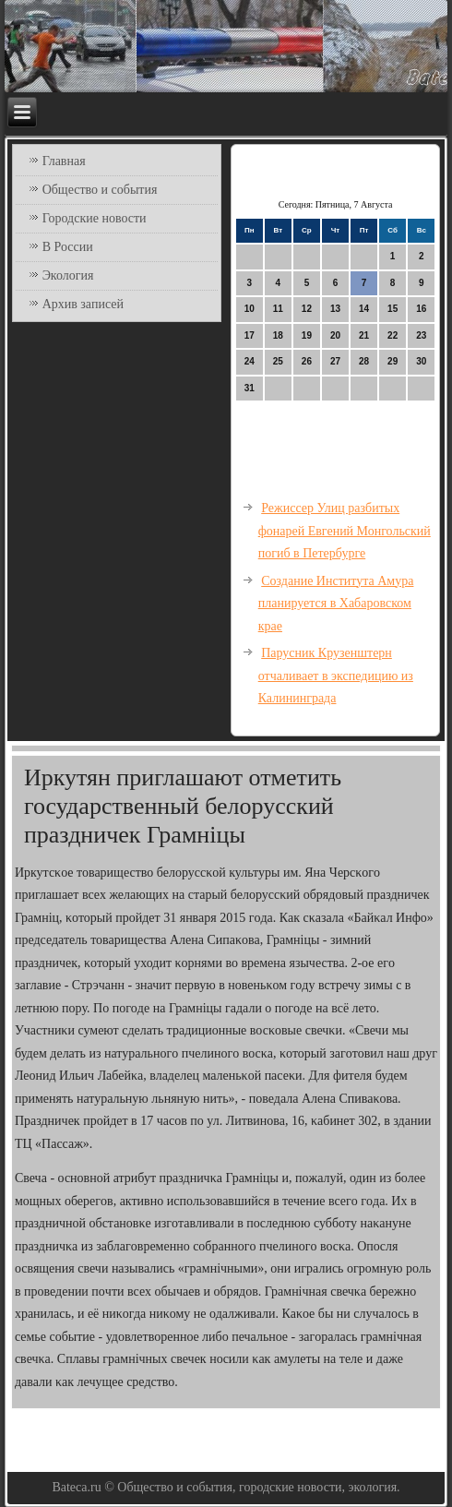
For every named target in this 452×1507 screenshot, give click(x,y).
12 (307, 309)
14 (364, 309)
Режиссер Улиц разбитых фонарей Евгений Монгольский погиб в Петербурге (344, 530)
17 (249, 335)
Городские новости (94, 218)
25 (278, 361)
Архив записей (83, 304)
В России (67, 247)
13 (335, 309)
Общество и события (100, 190)
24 (249, 361)
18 (278, 335)
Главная (64, 161)
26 (307, 361)
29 (392, 361)
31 (249, 388)
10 (249, 309)
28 (364, 361)
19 (307, 335)
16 (421, 309)
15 (392, 309)
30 (421, 361)
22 (392, 335)
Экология (68, 275)
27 (335, 361)
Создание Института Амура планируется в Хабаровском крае (336, 603)
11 (278, 309)
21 (364, 335)
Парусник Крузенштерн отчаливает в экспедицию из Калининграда (335, 675)
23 (421, 335)
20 (335, 335)
